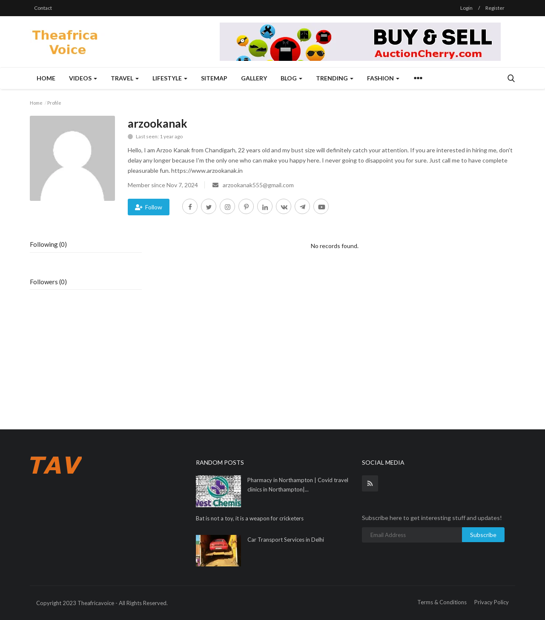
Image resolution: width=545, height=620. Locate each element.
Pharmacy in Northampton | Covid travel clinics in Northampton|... (297, 485)
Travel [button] (125, 78)
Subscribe (483, 534)
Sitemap (214, 78)
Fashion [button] (383, 78)
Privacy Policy (491, 602)
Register (495, 8)
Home (46, 78)
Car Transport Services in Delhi (285, 539)
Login (466, 8)
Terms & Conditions (442, 602)
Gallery (254, 78)
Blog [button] (291, 78)
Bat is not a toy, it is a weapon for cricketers (250, 518)
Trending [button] (334, 78)
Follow (148, 207)
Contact (43, 8)
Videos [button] (83, 78)
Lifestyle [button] (169, 78)
